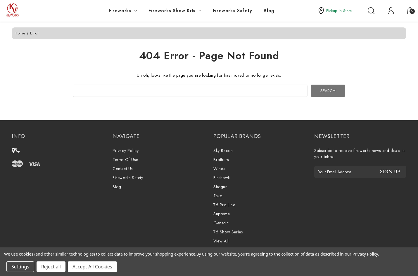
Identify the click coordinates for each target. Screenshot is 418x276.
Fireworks (123, 10)
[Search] (371, 10)
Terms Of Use (125, 160)
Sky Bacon (223, 150)
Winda (219, 169)
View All (221, 241)
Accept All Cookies (92, 266)
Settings (20, 266)
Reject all (51, 266)
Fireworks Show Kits (174, 10)
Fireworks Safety (232, 10)
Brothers (221, 160)
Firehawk (221, 178)
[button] (335, 10)
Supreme (221, 214)
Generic (221, 223)
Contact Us (123, 169)
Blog (269, 10)
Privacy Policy (126, 150)
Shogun (220, 187)
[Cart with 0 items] (407, 10)
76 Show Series (228, 232)
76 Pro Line (224, 205)
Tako (217, 196)
